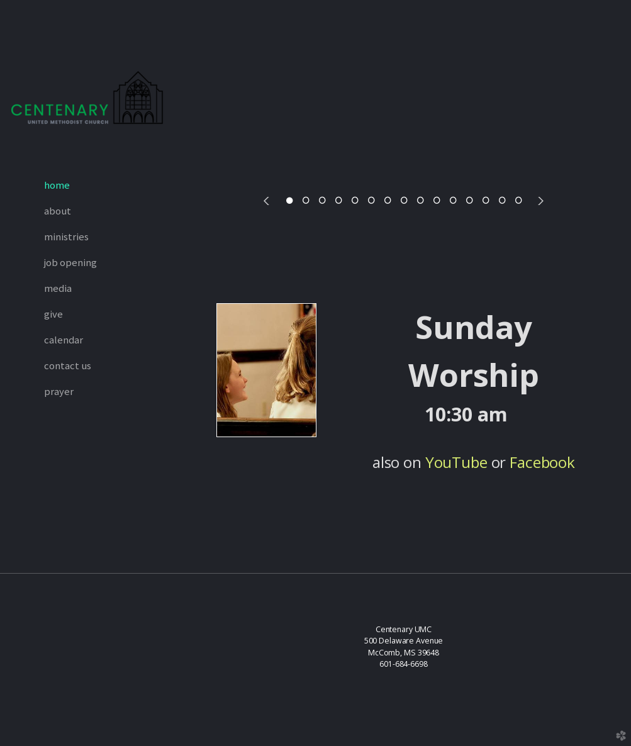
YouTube (456, 462)
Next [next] (539, 201)
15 (518, 200)
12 (469, 200)
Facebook (542, 462)
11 (453, 200)
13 (485, 200)
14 (502, 200)
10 (436, 200)
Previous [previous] (268, 201)
